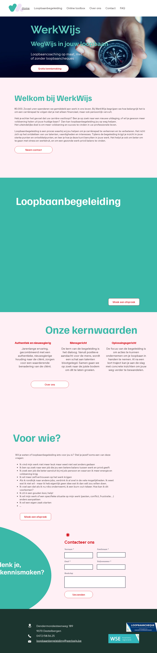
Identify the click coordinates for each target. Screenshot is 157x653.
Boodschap (69, 573)
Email (67, 561)
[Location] (29, 626)
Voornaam (68, 549)
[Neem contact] (34, 149)
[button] (48, 8)
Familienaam (102, 549)
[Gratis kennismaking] (50, 68)
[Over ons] (50, 384)
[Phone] (29, 636)
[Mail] (29, 641)
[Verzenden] (78, 594)
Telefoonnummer (103, 561)
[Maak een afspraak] (123, 301)
